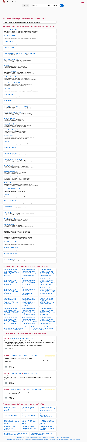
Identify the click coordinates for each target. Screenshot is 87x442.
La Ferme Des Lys (9, 118)
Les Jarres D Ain (9, 165)
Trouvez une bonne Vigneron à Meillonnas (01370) (29, 422)
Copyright (58, 437)
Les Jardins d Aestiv (10, 218)
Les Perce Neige (9, 224)
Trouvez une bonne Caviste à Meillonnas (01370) (28, 415)
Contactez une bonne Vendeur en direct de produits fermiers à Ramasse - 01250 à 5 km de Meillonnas (29, 281)
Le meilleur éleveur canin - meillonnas (56, 439)
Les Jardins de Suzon (10, 171)
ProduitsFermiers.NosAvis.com (16, 2)
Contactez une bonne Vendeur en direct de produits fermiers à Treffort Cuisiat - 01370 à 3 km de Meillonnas (29, 272)
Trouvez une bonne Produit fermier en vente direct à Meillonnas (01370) (15, 433)
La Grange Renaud (9, 35)
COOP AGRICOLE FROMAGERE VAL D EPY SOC (19, 53)
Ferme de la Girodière (10, 253)
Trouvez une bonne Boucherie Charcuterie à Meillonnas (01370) (47, 409)
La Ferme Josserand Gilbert (12, 177)
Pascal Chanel (8, 41)
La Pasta (6, 65)
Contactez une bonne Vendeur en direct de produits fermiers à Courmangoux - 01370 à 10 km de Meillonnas (29, 320)
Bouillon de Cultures (10, 147)
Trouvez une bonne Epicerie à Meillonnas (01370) (10, 415)
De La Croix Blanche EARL (12, 188)
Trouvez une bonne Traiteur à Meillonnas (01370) (28, 409)
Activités (25, 5)
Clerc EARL (7, 194)
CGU (54, 437)
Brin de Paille (8, 206)
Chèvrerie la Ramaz (10, 230)
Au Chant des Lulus (10, 71)
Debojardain (7, 212)
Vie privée (51, 437)
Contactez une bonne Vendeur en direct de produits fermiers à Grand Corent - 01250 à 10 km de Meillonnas (11, 320)
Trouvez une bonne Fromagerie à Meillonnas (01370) (11, 422)
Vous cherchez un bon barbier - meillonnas (72, 439)
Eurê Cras (7, 88)
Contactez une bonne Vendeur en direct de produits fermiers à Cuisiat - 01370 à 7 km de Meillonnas (11, 301)
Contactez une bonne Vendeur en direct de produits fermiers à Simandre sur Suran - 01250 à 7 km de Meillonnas (28, 291)
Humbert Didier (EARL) (17, 389)
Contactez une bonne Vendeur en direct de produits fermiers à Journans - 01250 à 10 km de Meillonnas (16, 328)
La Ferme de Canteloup (17, 338)
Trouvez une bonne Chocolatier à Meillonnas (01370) (47, 422)
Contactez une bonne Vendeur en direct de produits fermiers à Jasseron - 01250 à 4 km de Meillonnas (11, 281)
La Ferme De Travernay (11, 247)
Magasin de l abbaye (10, 200)
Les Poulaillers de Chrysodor (13, 76)
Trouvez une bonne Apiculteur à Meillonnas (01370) (47, 428)
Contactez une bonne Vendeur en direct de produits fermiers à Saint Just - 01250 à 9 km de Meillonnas (11, 311)
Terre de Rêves (8, 135)
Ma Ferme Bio (8, 182)
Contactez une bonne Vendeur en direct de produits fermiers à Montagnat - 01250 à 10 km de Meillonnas (47, 320)
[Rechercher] (62, 5)
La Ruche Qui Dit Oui (10, 241)
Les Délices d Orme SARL (12, 59)
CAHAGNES (29, 338)
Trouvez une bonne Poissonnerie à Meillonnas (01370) (10, 428)
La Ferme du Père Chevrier (12, 29)
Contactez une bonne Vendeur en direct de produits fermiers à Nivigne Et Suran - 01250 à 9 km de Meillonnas (29, 311)
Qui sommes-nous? (21, 437)
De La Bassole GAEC (10, 259)
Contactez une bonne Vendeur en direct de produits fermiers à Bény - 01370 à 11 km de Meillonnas (43, 328)
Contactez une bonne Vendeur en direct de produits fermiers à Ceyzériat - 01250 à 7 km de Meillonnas (11, 290)
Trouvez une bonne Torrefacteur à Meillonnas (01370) (41, 433)
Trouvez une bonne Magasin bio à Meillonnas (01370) (46, 415)
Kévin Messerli (8, 94)
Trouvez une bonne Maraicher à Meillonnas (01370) (29, 428)
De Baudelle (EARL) (16, 355)
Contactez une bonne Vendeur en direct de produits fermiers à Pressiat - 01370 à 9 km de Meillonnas (47, 311)
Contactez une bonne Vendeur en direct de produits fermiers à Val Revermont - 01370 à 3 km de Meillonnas (47, 272)
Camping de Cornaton (10, 153)
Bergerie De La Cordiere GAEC (13, 112)
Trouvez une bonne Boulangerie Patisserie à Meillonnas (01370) (11, 409)
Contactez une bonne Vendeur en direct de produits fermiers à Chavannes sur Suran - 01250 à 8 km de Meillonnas (29, 302)
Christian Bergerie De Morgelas (13, 159)
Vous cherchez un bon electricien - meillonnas (15, 439)
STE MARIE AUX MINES (33, 389)
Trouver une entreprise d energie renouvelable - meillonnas (36, 439)
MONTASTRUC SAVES (31, 355)
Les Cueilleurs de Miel (10, 124)
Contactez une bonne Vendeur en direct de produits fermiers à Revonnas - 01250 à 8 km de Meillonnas (47, 301)
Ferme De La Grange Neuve (12, 129)
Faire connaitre (45, 437)
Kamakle (6, 141)
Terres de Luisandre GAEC (12, 82)
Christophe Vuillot (9, 47)
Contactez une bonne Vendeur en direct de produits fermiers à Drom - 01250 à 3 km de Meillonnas (11, 272)
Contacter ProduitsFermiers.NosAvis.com (33, 437)
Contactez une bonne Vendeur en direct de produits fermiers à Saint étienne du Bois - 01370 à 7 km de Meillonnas (47, 290)
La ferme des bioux (9, 100)
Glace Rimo (7, 235)
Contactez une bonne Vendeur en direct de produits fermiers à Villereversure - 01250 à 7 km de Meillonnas (47, 281)
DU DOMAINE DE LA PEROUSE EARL (16, 106)
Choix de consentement (65, 437)
